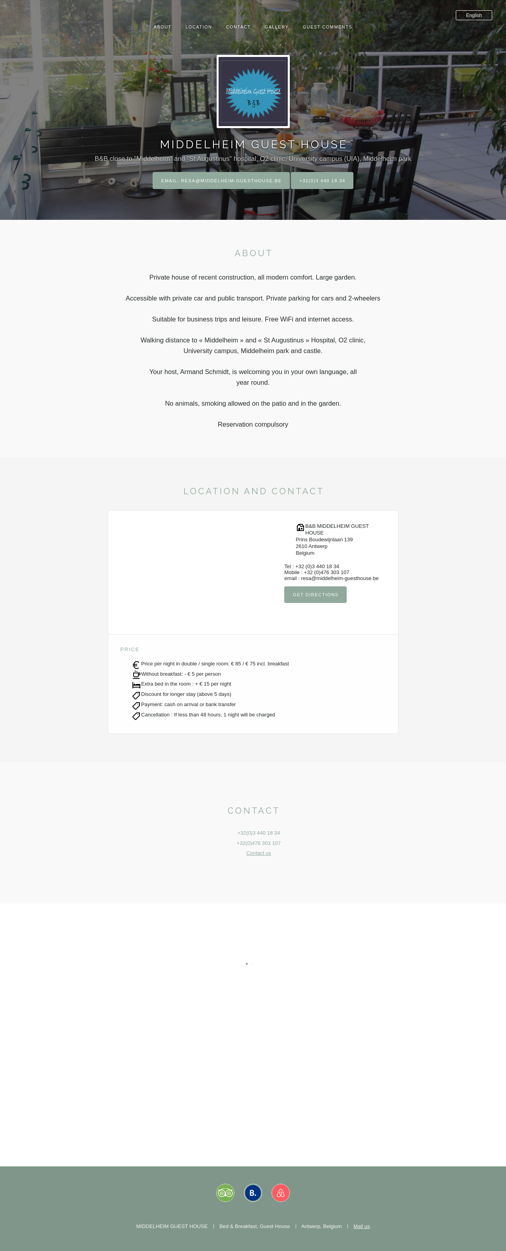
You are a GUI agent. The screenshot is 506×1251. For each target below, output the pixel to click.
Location (198, 27)
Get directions (317, 595)
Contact (238, 27)
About (163, 27)
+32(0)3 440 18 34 (324, 180)
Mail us (361, 1226)
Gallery (277, 27)
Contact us (258, 853)
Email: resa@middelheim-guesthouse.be (220, 180)
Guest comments (328, 27)
